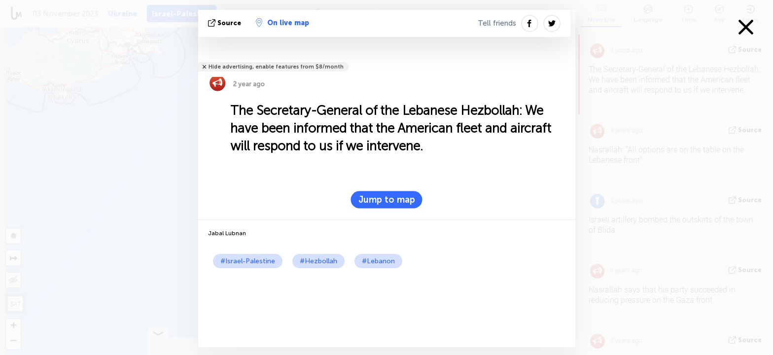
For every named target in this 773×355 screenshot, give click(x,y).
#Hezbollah (318, 261)
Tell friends (497, 23)
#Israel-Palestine (247, 261)
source (225, 23)
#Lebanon (378, 261)
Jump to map (386, 199)
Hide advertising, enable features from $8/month (276, 67)
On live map (282, 22)
